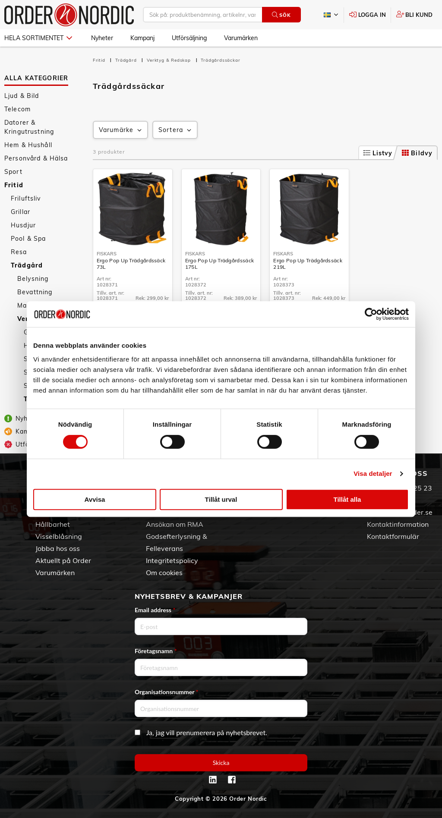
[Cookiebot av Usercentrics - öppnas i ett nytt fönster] (371, 314)
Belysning (32, 279)
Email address (155, 610)
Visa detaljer (373, 473)
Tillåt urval (221, 499)
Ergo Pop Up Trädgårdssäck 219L (307, 263)
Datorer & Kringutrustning (29, 127)
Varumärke (121, 130)
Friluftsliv (26, 198)
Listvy (378, 153)
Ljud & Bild (21, 96)
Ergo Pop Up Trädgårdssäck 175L (219, 263)
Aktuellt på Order (63, 560)
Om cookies (164, 572)
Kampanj (142, 38)
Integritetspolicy (172, 560)
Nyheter (102, 38)
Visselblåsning (58, 536)
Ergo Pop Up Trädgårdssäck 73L (131, 263)
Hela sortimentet (38, 38)
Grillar (20, 212)
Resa (19, 252)
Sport (13, 172)
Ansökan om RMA (174, 524)
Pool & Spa (28, 238)
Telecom (17, 109)
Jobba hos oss (57, 548)
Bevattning (34, 292)
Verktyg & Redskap (169, 60)
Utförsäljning (189, 38)
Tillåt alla (347, 499)
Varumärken (241, 38)
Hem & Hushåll (28, 145)
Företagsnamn (156, 650)
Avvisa (95, 499)
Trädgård (27, 265)
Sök (281, 15)
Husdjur (23, 225)
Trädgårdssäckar (220, 60)
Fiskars (107, 254)
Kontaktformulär (393, 536)
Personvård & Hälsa (36, 158)
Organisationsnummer (167, 691)
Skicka (221, 762)
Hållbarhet (52, 524)
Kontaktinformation (398, 524)
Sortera (175, 130)
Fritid (13, 185)
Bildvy (417, 153)
